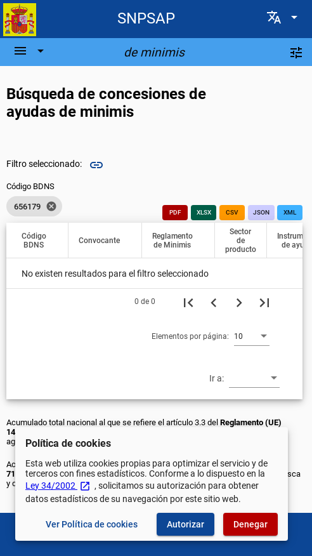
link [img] (96, 165)
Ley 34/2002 (58, 485)
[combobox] (252, 335)
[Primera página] (188, 301)
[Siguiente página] (239, 301)
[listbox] (34, 206)
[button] (40, 240)
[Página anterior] (213, 301)
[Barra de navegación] (30, 50)
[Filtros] (296, 52)
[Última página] (264, 301)
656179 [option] (34, 206)
